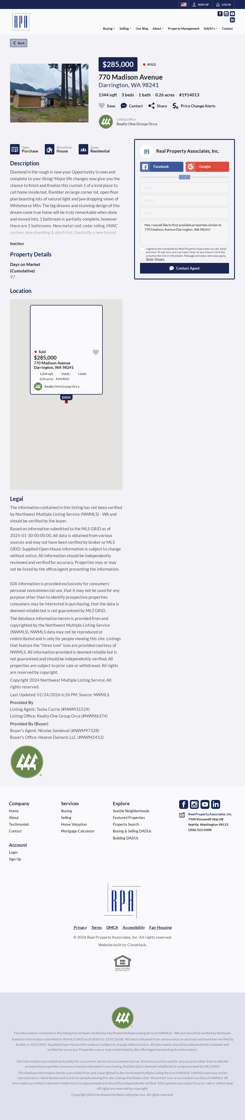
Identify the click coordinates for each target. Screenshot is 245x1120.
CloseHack (136, 944)
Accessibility (134, 927)
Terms (149, 259)
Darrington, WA (120, 85)
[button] (184, 268)
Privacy (159, 259)
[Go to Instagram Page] (226, 13)
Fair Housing (160, 927)
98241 (150, 85)
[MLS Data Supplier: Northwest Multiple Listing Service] (122, 1017)
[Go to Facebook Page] (220, 13)
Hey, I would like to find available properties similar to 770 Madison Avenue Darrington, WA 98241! (184, 232)
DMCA (112, 927)
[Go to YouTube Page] (232, 13)
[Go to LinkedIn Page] (232, 19)
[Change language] (184, 4)
